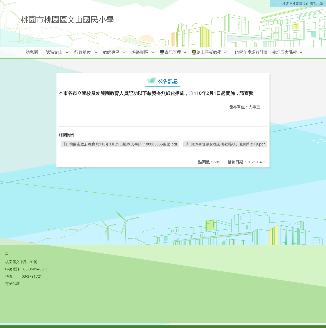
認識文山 (54, 52)
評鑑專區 (140, 52)
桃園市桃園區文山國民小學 (302, 3)
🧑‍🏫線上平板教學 (206, 52)
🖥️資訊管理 (170, 52)
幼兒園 (32, 52)
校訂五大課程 (284, 52)
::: (274, 3)
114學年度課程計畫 (250, 52)
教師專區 (111, 52)
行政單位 (82, 52)
